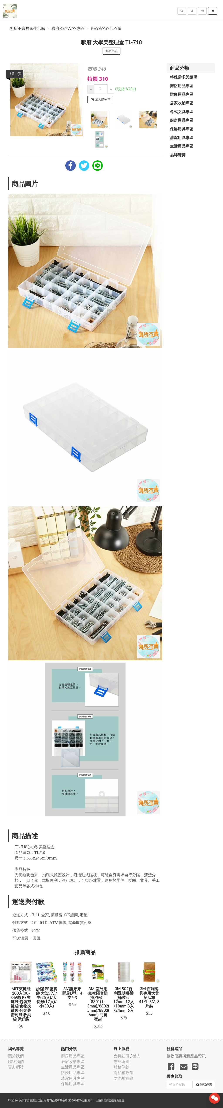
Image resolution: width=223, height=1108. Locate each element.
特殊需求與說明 (183, 77)
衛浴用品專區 (181, 85)
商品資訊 (111, 51)
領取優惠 (204, 1084)
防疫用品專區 (181, 94)
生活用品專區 (181, 146)
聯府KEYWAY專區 (68, 28)
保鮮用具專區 (181, 128)
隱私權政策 (123, 1072)
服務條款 (121, 1066)
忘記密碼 (121, 1061)
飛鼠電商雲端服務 (108, 1100)
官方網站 (16, 1066)
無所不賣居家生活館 (27, 28)
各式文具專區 (181, 111)
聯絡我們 (16, 1061)
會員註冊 (121, 1055)
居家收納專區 (181, 103)
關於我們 (16, 1055)
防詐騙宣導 (123, 1078)
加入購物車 (100, 99)
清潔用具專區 (181, 137)
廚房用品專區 (181, 120)
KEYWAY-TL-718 (106, 28)
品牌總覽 (178, 154)
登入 (136, 1055)
